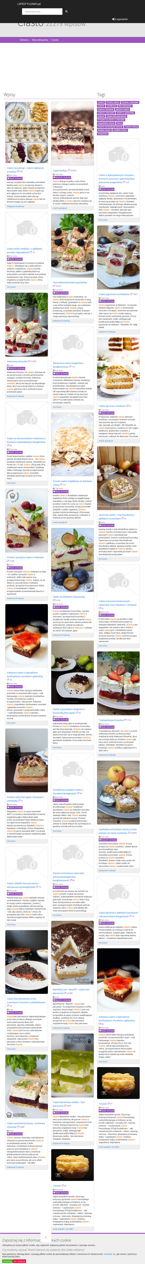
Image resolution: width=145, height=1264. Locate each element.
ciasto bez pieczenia (116, 116)
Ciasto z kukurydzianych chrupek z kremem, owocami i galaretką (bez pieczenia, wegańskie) (117, 179)
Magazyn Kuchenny (15, 206)
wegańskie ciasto (106, 123)
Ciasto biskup (60, 170)
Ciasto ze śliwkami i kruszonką (69, 596)
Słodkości (111, 106)
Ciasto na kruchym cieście (110, 127)
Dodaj (18, 178)
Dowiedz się (109, 1254)
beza (119, 123)
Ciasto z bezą (131, 127)
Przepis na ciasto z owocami (111, 120)
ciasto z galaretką (125, 113)
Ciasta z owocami (130, 102)
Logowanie (120, 19)
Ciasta (101, 106)
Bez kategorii (125, 106)
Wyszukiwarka (40, 39)
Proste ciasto (113, 102)
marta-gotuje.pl (60, 208)
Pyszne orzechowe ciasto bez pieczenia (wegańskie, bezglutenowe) (69, 877)
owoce (101, 116)
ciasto (101, 102)
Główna (24, 39)
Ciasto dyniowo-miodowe (112, 406)
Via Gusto (103, 220)
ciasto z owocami (106, 113)
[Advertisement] (72, 66)
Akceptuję (7, 1261)
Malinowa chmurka (17, 361)
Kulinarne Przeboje (61, 321)
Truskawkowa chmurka (111, 720)
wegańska (102, 134)
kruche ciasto (104, 130)
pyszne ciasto (122, 109)
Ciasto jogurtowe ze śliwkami (114, 294)
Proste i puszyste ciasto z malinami (25, 557)
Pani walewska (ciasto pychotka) (70, 282)
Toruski (103, 1103)
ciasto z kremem (105, 109)
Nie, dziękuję (19, 1261)
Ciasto (55, 39)
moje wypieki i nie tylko (109, 1147)
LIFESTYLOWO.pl (29, 3)
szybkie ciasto (120, 130)
